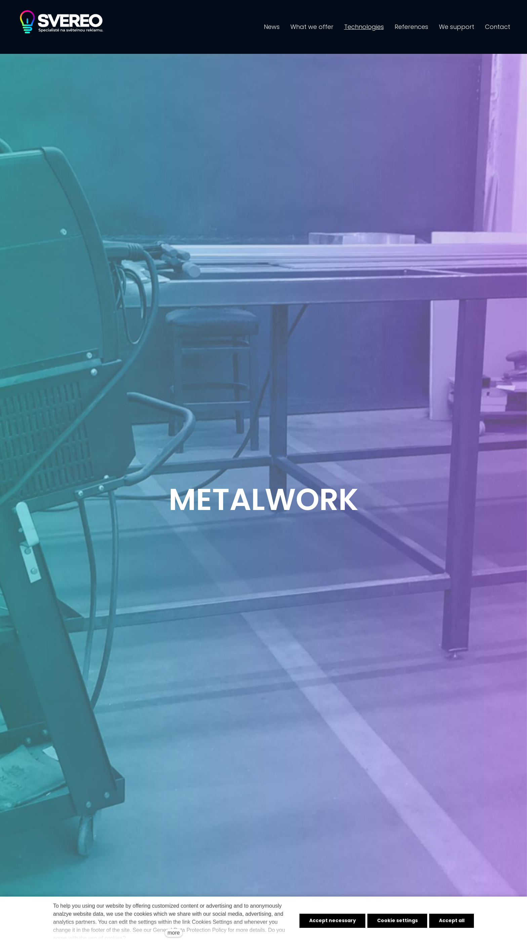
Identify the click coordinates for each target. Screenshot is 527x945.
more (173, 933)
